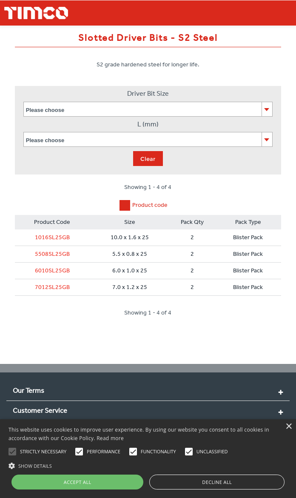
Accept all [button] (77, 482)
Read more (110, 438)
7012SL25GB (52, 287)
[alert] (148, 458)
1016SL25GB (52, 237)
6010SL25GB (52, 270)
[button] (148, 464)
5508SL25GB (52, 254)
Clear (147, 158)
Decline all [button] (217, 482)
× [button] (288, 427)
